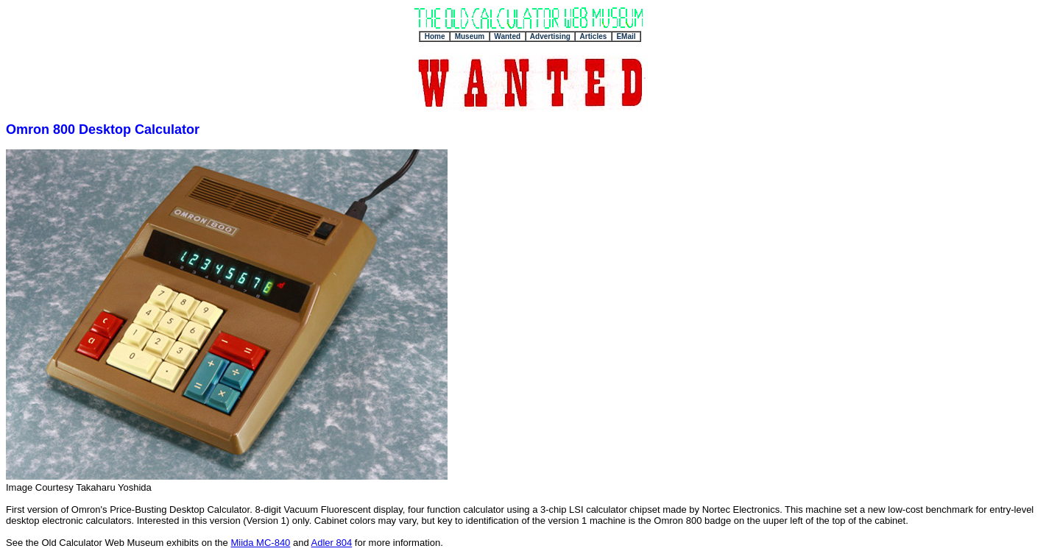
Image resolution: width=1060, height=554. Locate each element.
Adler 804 (332, 542)
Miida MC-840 (260, 542)
